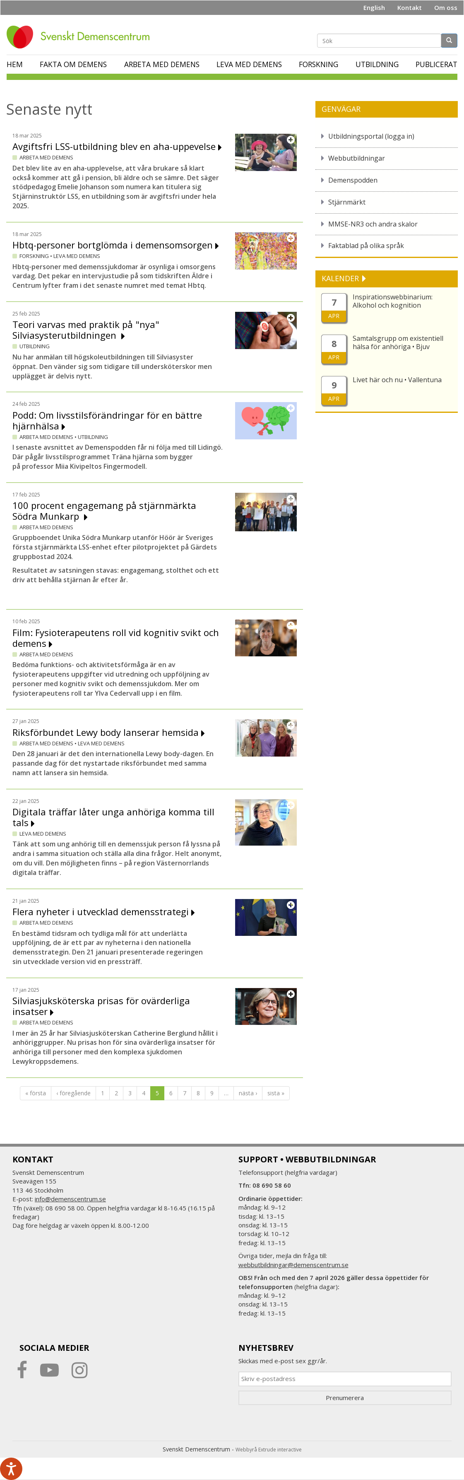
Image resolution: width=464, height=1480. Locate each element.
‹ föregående (73, 1093)
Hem (15, 64)
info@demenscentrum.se (70, 1199)
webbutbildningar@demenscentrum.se (293, 1265)
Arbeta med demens (162, 64)
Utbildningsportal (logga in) (371, 136)
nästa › (248, 1093)
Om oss (445, 7)
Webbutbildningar (356, 158)
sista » (275, 1093)
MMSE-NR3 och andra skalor (373, 224)
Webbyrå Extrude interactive (269, 1449)
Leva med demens (249, 64)
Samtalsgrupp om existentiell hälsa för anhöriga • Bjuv (398, 342)
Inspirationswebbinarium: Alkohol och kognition (393, 301)
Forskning (318, 64)
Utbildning (377, 64)
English (374, 7)
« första (35, 1093)
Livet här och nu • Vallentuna (397, 379)
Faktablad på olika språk (366, 245)
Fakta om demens (73, 64)
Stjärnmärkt (346, 202)
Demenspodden (352, 180)
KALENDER (341, 278)
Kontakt (409, 7)
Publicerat (436, 64)
